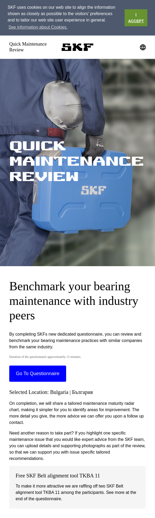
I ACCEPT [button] (136, 17)
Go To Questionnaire (38, 373)
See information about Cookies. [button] (37, 27)
